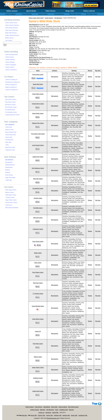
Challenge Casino (38, 378)
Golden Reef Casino (37, 391)
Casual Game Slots (10, 134)
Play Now (97, 76)
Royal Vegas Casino (37, 74)
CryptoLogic (8, 180)
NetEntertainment (10, 165)
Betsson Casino (9, 192)
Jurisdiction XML (82, 415)
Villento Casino (38, 357)
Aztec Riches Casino (38, 319)
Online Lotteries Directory (12, 35)
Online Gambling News (11, 54)
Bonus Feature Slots (10, 132)
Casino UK (38, 331)
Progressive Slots (10, 150)
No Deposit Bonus (10, 109)
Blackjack (42, 409)
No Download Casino (11, 112)
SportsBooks (46, 407)
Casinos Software (10, 59)
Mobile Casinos (9, 38)
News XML (34, 415)
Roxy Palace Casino (37, 272)
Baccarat (71, 409)
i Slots (7, 145)
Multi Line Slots (9, 129)
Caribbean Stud (63, 409)
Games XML (49, 415)
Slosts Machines (59, 14)
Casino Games (49, 18)
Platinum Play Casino (38, 123)
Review (90, 76)
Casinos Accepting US (11, 79)
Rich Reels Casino (38, 343)
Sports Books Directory (11, 27)
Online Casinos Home (11, 22)
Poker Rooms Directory (11, 30)
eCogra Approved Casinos (12, 114)
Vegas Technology (10, 177)
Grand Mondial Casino (38, 306)
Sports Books (31, 11)
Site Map (24, 415)
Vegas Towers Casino (38, 367)
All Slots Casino (38, 198)
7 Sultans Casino (10, 197)
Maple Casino (38, 253)
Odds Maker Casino (10, 195)
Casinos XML (41, 415)
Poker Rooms (38, 407)
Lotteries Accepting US (11, 89)
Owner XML (74, 415)
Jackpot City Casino (37, 156)
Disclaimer (48, 412)
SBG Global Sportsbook (11, 207)
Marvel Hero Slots (10, 147)
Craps (56, 409)
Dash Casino (37, 262)
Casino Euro (8, 205)
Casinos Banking (9, 62)
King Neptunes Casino (38, 168)
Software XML (58, 415)
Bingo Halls (54, 407)
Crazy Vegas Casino (37, 241)
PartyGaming (8, 167)
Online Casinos (29, 407)
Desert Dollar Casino (38, 113)
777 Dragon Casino (38, 293)
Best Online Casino (10, 102)
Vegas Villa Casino (38, 84)
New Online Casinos (10, 99)
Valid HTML (55, 412)
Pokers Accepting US (11, 84)
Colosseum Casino (38, 229)
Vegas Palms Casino (38, 94)
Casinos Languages (10, 64)
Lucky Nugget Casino (38, 145)
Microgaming (54, 76)
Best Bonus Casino (10, 104)
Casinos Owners (9, 67)
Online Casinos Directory (12, 25)
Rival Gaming (9, 175)
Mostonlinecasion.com (53, 418)
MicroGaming (54, 295)
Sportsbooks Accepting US (12, 82)
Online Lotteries (62, 407)
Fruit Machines (9, 140)
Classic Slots (8, 137)
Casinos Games (9, 57)
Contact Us (41, 412)
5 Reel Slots (8, 127)
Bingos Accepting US (11, 87)
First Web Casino (38, 208)
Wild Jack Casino (38, 217)
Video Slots (8, 142)
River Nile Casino (38, 178)
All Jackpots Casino (38, 188)
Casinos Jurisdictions (11, 69)
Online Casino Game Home (36, 18)
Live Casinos (8, 40)
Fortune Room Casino (38, 103)
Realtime (7, 172)
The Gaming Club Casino (38, 134)
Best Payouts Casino (11, 107)
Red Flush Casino (38, 283)
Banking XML (66, 415)
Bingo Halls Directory (11, 33)
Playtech (7, 170)
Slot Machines (58, 18)
